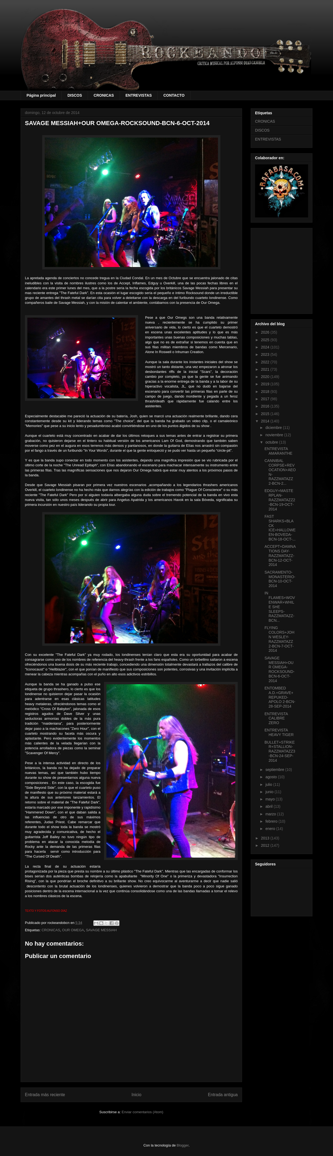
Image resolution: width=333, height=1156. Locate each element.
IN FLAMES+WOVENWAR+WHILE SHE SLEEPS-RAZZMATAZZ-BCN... (280, 607)
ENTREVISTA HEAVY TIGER (279, 732)
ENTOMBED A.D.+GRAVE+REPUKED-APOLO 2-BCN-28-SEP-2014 (280, 697)
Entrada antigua (223, 1094)
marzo (271, 814)
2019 (265, 384)
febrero (271, 821)
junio (269, 792)
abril (269, 806)
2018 (265, 391)
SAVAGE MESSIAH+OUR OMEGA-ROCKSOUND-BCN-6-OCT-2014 (280, 669)
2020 (265, 377)
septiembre (275, 769)
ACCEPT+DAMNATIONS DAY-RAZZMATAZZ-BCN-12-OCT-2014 (280, 555)
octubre (272, 442)
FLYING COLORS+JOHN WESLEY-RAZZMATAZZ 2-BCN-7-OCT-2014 (279, 639)
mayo (270, 799)
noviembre (274, 435)
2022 (265, 362)
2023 (265, 354)
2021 (265, 369)
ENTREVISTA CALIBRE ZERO (276, 718)
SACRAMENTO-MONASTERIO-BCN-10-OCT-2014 (280, 579)
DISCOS (74, 95)
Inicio (136, 1094)
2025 (265, 340)
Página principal (41, 95)
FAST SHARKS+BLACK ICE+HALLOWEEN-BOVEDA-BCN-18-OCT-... (280, 527)
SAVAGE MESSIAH (101, 930)
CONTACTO (173, 95)
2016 (265, 406)
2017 (265, 399)
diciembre (274, 427)
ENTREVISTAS (139, 95)
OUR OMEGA (73, 930)
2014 (265, 421)
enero (270, 828)
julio (269, 784)
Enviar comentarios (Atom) (142, 1112)
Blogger (183, 1145)
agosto (271, 777)
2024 (265, 347)
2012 (265, 845)
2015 (265, 414)
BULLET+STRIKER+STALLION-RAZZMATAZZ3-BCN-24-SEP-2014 (280, 751)
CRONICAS (104, 95)
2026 (265, 332)
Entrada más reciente (45, 1094)
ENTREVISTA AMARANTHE (278, 451)
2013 (265, 838)
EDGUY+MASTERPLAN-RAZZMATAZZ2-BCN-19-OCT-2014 (280, 500)
